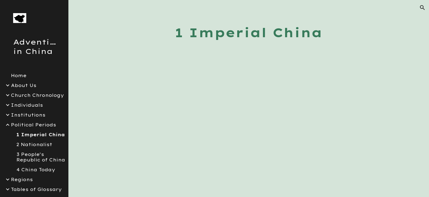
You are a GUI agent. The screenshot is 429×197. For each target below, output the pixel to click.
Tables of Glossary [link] (36, 189)
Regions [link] (22, 179)
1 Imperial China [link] (40, 134)
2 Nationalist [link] (34, 144)
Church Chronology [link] (37, 95)
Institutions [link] (28, 115)
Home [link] (19, 75)
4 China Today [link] (35, 169)
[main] (249, 33)
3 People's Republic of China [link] (40, 157)
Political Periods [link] (33, 125)
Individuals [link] (27, 105)
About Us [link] (23, 85)
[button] (422, 7)
